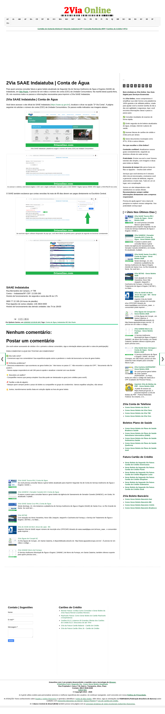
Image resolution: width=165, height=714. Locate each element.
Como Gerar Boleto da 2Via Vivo (138, 416)
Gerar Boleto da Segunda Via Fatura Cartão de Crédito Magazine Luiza (139, 473)
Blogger (112, 682)
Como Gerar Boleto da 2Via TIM (138, 413)
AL (13, 19)
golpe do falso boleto (84, 699)
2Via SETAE (22, 515)
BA (31, 19)
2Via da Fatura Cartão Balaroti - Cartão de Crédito (80, 625)
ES (48, 19)
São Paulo (23, 92)
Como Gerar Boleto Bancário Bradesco (141, 508)
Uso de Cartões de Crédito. (108, 701)
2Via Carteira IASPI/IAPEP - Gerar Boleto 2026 (145, 368)
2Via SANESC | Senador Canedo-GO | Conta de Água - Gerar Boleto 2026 (145, 237)
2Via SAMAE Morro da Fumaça (30, 550)
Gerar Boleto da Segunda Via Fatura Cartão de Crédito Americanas (139, 464)
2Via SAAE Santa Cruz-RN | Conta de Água (34, 504)
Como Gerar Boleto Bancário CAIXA (139, 505)
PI (101, 19)
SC (141, 19)
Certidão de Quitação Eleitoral (50, 29)
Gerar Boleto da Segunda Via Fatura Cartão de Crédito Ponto (139, 468)
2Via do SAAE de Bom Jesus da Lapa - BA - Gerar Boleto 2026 (145, 295)
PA (85, 19)
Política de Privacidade (136, 695)
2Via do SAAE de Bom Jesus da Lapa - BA (34, 527)
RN (118, 19)
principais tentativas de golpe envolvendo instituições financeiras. (110, 704)
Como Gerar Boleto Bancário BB (138, 502)
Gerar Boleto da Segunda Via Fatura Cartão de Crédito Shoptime (139, 478)
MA (60, 19)
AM (19, 19)
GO (54, 19)
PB (91, 19)
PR (107, 19)
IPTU (125, 29)
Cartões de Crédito (114, 29)
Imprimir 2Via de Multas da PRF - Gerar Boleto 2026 (145, 385)
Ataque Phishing (89, 701)
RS (135, 19)
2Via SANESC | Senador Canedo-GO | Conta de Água (38, 492)
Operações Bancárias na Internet (70, 701)
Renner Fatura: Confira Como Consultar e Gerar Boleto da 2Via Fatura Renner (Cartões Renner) (83, 612)
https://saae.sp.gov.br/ (60, 105)
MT (73, 19)
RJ (112, 19)
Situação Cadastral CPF (73, 29)
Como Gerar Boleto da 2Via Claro (138, 410)
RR (130, 19)
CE (37, 19)
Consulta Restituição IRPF (94, 29)
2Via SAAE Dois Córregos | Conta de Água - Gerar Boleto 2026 (145, 350)
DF (42, 19)
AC (7, 19)
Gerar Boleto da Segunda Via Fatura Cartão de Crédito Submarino (139, 483)
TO (7, 23)
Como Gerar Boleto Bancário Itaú (138, 499)
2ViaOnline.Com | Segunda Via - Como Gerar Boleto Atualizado (82, 684)
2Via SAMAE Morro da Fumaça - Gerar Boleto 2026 (144, 331)
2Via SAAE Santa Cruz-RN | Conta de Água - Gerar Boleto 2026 (146, 256)
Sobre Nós (82, 690)
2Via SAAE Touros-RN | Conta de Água (33, 480)
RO (124, 19)
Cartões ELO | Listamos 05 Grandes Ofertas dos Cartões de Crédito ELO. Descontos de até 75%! (82, 622)
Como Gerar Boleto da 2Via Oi (137, 407)
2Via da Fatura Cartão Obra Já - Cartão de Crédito (80, 628)
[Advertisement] (82, 53)
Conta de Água (51, 322)
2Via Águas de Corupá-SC (28, 538)
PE (96, 19)
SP (152, 19)
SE (147, 19)
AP (25, 19)
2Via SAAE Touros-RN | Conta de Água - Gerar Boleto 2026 (144, 218)
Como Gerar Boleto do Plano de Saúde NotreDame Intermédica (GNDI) (140, 434)
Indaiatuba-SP (62, 322)
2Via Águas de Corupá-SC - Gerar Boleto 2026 (146, 313)
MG (66, 19)
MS (79, 19)
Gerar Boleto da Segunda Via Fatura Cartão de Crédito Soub (139, 488)
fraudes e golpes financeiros (46, 699)
